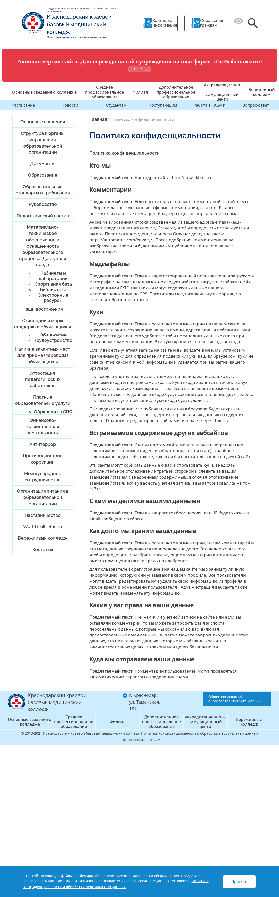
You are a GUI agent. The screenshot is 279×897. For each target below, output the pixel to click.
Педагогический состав (43, 215)
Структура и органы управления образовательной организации (42, 143)
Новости (69, 105)
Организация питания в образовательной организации (42, 497)
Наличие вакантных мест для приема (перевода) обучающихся (42, 355)
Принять (239, 881)
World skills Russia (42, 526)
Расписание (23, 105)
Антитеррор (42, 444)
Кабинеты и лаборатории (53, 275)
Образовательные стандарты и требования (43, 189)
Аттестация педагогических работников (42, 379)
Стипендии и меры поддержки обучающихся (42, 323)
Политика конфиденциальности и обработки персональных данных (199, 733)
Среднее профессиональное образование (104, 91)
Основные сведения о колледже (44, 92)
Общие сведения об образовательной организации (234, 699)
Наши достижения (42, 309)
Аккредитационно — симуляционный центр (222, 92)
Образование (42, 175)
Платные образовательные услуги (42, 400)
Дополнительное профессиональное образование (176, 91)
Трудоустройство (53, 340)
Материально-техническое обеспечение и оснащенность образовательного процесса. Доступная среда (42, 245)
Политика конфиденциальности (124, 153)
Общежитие (53, 334)
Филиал (140, 92)
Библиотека (53, 289)
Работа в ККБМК (209, 105)
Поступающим (162, 105)
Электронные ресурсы (53, 297)
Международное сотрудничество (42, 476)
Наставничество (43, 515)
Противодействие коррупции (43, 458)
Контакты (42, 549)
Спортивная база (53, 284)
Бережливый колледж (262, 92)
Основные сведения (42, 121)
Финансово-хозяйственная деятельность (42, 426)
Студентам (116, 105)
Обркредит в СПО (53, 411)
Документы (42, 163)
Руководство (43, 204)
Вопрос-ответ (255, 105)
